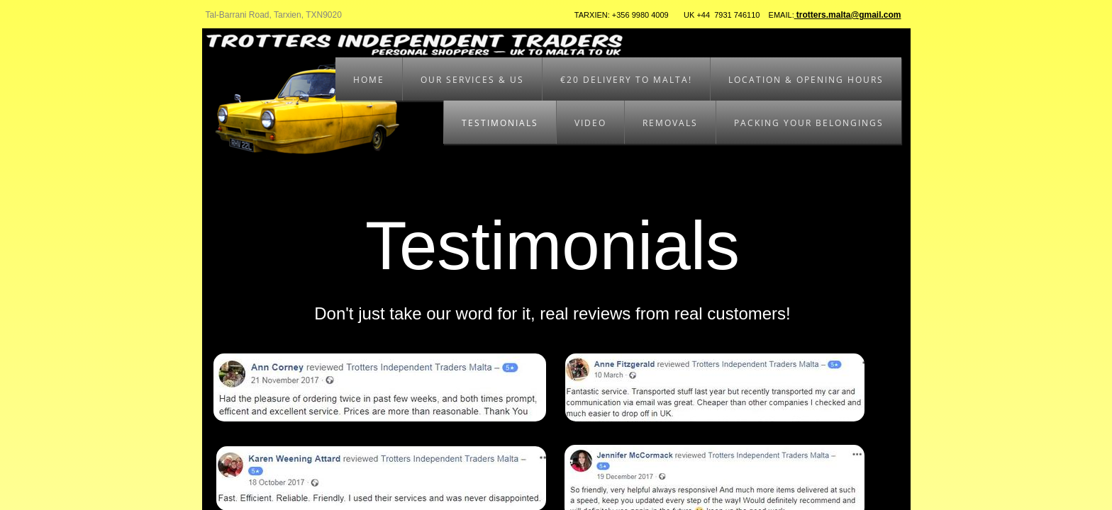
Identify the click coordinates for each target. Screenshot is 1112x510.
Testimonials (500, 123)
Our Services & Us (472, 80)
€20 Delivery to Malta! (626, 80)
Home (368, 80)
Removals (670, 123)
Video (590, 123)
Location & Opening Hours (806, 80)
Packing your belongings (809, 123)
